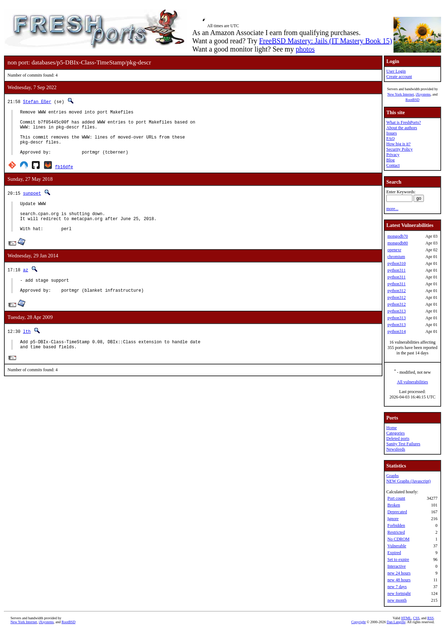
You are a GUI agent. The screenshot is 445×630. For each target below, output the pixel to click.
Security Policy (399, 149)
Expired (394, 552)
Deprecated (397, 511)
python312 (396, 290)
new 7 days (397, 586)
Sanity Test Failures (403, 443)
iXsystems (423, 94)
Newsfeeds (395, 449)
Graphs (392, 475)
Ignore (392, 518)
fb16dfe (64, 176)
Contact (393, 165)
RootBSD (413, 100)
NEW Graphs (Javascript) (408, 481)
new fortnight (399, 593)
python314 (396, 331)
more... (392, 208)
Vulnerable (396, 545)
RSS (430, 618)
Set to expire (398, 559)
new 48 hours (399, 579)
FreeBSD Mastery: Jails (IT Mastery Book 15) (325, 41)
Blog (390, 160)
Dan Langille (396, 622)
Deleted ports (397, 438)
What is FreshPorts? (403, 122)
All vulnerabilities (412, 381)
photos (304, 49)
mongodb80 (397, 243)
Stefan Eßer (37, 101)
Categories (395, 433)
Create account (399, 76)
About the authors (401, 127)
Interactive (396, 566)
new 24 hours (399, 573)
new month (397, 600)
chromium (396, 256)
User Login (396, 71)
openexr (394, 249)
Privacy (393, 154)
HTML (406, 618)
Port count (396, 498)
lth (27, 351)
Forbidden (396, 525)
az (25, 286)
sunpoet (32, 203)
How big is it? (398, 143)
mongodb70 (397, 236)
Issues (391, 133)
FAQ (390, 138)
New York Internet (400, 94)
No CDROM (398, 539)
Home (391, 427)
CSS (416, 618)
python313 (396, 311)
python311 (396, 270)
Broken (393, 505)
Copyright (358, 622)
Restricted (396, 532)
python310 (396, 263)
